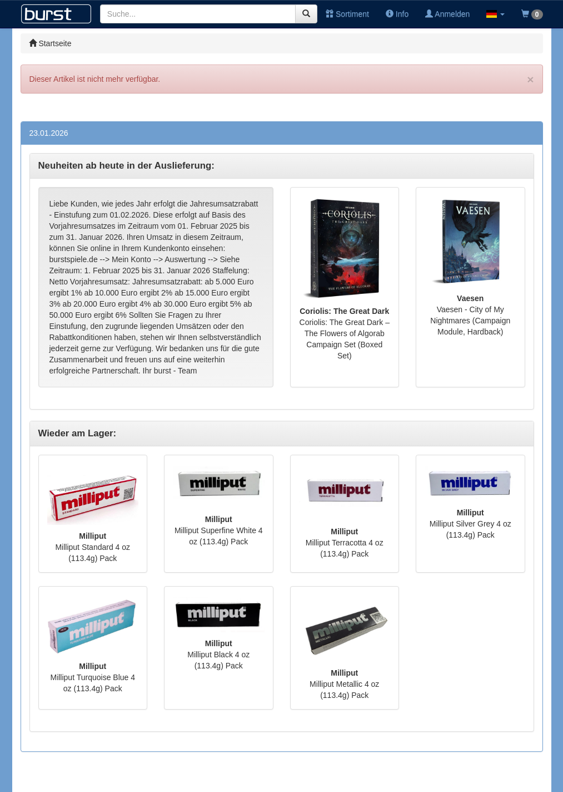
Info (397, 13)
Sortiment (347, 13)
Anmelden (447, 13)
